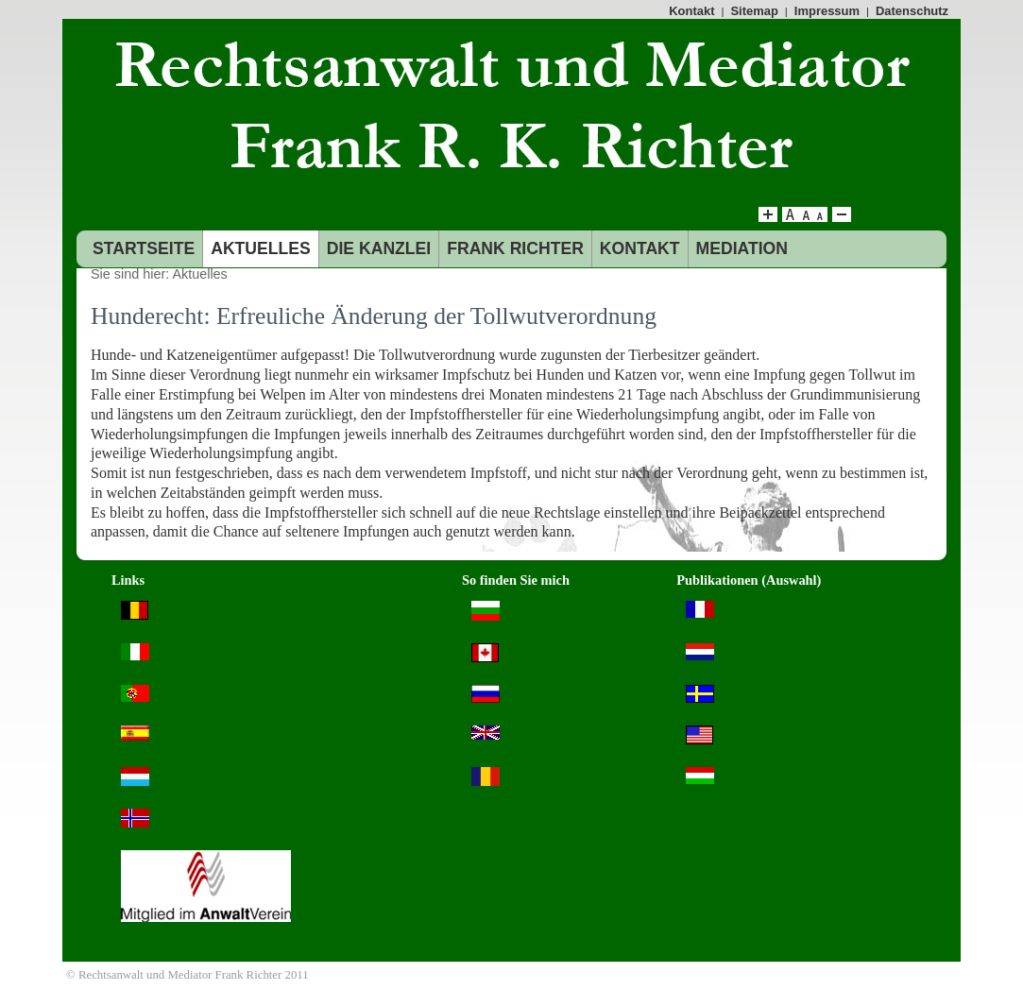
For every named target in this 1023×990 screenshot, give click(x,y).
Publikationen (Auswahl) (748, 580)
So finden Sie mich (516, 580)
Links (128, 580)
